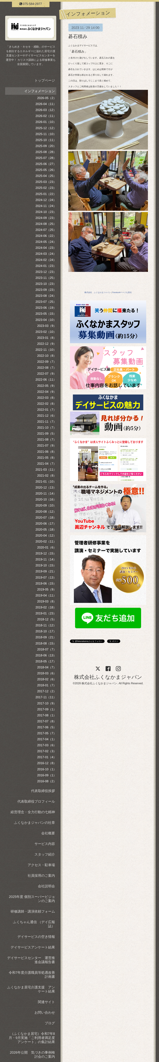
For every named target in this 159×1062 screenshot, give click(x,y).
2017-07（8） (46, 721)
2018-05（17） (45, 661)
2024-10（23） (45, 212)
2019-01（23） (45, 613)
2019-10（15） (45, 565)
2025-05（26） (45, 170)
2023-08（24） (45, 295)
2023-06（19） (45, 307)
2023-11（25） (45, 278)
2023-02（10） (45, 332)
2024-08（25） (45, 224)
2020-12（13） (45, 487)
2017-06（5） (46, 727)
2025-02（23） (45, 188)
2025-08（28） (45, 152)
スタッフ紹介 (44, 854)
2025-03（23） (45, 182)
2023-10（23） (45, 284)
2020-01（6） (46, 547)
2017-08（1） (46, 715)
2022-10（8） (46, 355)
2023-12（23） (45, 272)
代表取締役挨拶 (43, 791)
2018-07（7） (46, 649)
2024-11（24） (45, 206)
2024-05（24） (45, 242)
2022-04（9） (46, 391)
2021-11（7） (46, 421)
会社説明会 (46, 886)
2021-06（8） (46, 451)
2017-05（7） (46, 733)
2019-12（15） (45, 553)
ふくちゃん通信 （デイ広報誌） (34, 924)
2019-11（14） (45, 559)
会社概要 (48, 833)
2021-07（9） (46, 445)
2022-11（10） (45, 349)
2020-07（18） (45, 517)
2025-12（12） (45, 128)
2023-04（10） (45, 320)
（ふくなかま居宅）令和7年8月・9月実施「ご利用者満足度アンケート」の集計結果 (32, 1038)
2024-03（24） (45, 253)
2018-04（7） (46, 667)
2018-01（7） (46, 685)
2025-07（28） (45, 158)
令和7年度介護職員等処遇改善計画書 (32, 974)
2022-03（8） (46, 397)
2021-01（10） (45, 481)
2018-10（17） (45, 631)
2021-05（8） (46, 457)
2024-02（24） (45, 260)
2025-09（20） (45, 146)
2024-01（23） (45, 266)
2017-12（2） (46, 691)
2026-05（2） (46, 98)
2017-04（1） (46, 739)
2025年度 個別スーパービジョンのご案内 (32, 899)
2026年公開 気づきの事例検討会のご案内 (32, 1054)
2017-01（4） (46, 757)
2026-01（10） (45, 122)
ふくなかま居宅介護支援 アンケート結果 (31, 989)
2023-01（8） (46, 337)
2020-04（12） (45, 535)
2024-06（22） (45, 236)
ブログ (50, 1023)
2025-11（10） (45, 134)
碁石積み (78, 36)
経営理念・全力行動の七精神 (33, 812)
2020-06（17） (45, 523)
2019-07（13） (45, 577)
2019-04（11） (45, 595)
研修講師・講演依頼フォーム (33, 911)
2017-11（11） (45, 697)
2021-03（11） (45, 469)
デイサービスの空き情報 (36, 937)
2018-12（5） (46, 619)
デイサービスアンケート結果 (33, 947)
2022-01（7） (46, 409)
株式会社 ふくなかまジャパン (97, 292)
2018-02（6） (46, 679)
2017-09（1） (46, 709)
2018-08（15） (45, 643)
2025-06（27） (45, 164)
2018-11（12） (45, 625)
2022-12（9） (46, 343)
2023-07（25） (45, 301)
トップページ (44, 80)
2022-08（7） (46, 367)
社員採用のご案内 (41, 875)
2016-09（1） (46, 775)
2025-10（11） (45, 140)
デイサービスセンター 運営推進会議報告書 (31, 960)
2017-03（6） (46, 745)
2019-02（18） (45, 607)
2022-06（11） (45, 379)
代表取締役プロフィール (36, 801)
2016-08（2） (46, 781)
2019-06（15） (45, 583)
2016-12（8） (46, 763)
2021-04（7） (46, 463)
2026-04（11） (45, 104)
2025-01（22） (45, 194)
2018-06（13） (45, 655)
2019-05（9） (46, 589)
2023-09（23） (45, 289)
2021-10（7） (46, 427)
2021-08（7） (46, 439)
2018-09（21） (45, 637)
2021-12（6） (46, 415)
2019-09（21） (45, 571)
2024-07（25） (45, 230)
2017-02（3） (46, 751)
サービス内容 (44, 844)
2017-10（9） (46, 703)
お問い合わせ (44, 1012)
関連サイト (46, 1002)
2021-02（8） (46, 475)
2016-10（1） (46, 769)
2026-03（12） (45, 110)
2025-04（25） (45, 176)
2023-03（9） (46, 326)
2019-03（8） (46, 601)
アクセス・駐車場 (41, 865)
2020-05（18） (45, 529)
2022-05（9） (46, 385)
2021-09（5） (46, 433)
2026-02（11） (45, 116)
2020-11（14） (45, 493)
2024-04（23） (45, 247)
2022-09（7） (46, 361)
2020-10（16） (45, 499)
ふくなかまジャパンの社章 (34, 822)
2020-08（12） (45, 511)
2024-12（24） (45, 200)
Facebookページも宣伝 (122, 292)
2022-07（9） (46, 373)
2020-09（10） (45, 505)
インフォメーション (39, 91)
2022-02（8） (46, 403)
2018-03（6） (46, 673)
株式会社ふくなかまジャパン (108, 677)
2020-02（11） (45, 541)
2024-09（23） (45, 218)
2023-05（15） (45, 313)
